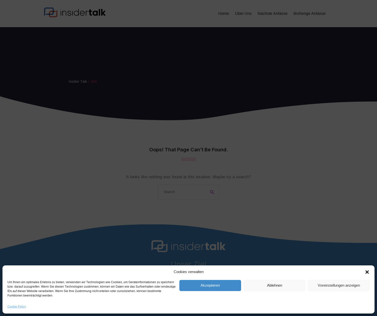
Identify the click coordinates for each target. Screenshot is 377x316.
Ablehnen (274, 285)
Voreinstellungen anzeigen (339, 285)
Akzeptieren (210, 285)
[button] (367, 272)
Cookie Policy (16, 306)
